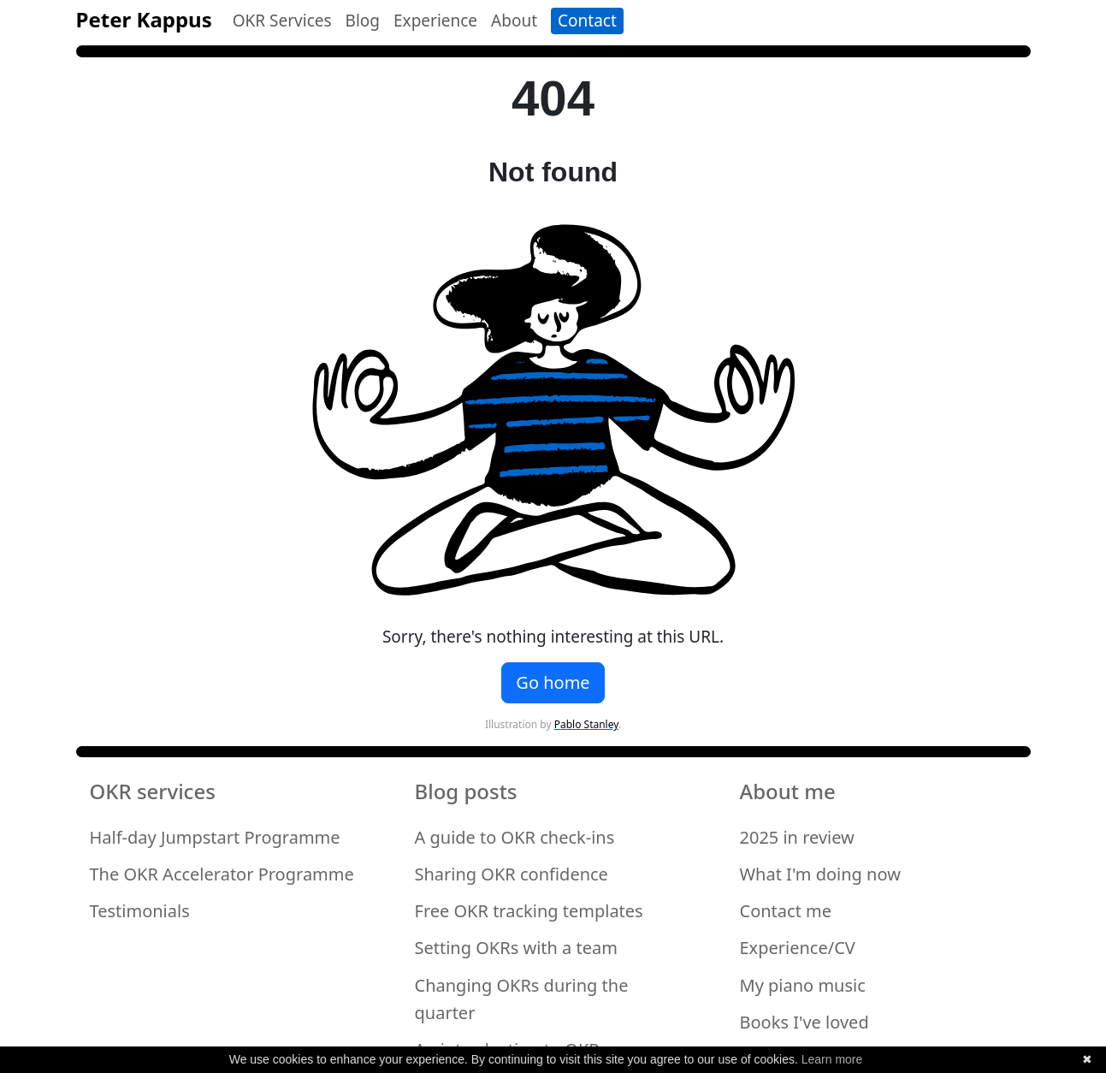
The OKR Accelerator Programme (222, 874)
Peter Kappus (144, 19)
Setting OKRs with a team (516, 947)
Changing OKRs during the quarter (522, 999)
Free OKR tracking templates (529, 910)
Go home (552, 682)
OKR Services (282, 20)
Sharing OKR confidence (511, 874)
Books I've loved (804, 1022)
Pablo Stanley (586, 724)
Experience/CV (797, 947)
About (514, 20)
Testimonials (140, 910)
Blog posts (466, 791)
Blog (363, 20)
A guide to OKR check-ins (515, 837)
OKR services (153, 791)
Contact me (786, 910)
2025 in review (797, 837)
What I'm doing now (820, 874)
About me (788, 791)
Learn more (832, 1059)
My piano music (803, 985)
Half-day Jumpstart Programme (215, 837)
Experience (435, 20)
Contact (587, 20)
